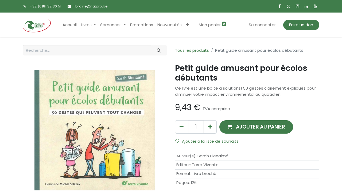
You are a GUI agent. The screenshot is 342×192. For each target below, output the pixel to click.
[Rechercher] (159, 50)
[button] (187, 25)
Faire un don (301, 24)
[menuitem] (69, 25)
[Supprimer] (181, 126)
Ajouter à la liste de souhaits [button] (207, 141)
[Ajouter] (210, 126)
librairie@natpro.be (91, 6)
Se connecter (262, 24)
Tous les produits (192, 50)
